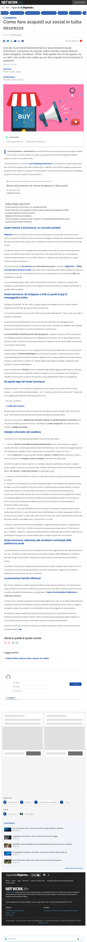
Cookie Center (10, 883)
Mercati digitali (15, 35)
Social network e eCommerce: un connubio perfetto (26, 207)
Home (5, 35)
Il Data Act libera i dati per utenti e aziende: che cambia (27, 658)
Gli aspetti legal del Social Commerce (20, 213)
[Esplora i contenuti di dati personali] (10, 801)
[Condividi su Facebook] (4, 41)
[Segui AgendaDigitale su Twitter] (48, 875)
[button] (5, 8)
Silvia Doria (7, 69)
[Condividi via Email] (15, 41)
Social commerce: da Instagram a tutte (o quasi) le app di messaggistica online (37, 210)
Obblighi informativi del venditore (18, 216)
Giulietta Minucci (9, 77)
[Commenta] (75, 684)
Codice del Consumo (15, 406)
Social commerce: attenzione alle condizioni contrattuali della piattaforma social (37, 219)
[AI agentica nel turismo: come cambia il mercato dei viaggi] (43, 837)
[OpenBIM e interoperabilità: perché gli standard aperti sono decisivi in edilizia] (43, 845)
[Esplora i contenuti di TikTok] (65, 801)
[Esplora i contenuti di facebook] (26, 801)
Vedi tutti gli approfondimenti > (74, 868)
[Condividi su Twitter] (11, 41)
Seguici (35, 875)
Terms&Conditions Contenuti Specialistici (60, 881)
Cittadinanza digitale (22, 13)
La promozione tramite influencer (18, 222)
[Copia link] (19, 41)
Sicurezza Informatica (54, 13)
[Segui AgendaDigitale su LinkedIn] (44, 875)
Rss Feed (25, 881)
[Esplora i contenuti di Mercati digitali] (28, 813)
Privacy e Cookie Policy (37, 881)
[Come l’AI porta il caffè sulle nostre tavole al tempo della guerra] (43, 861)
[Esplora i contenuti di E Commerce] (10, 813)
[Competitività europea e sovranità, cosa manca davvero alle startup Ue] (43, 853)
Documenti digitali (80, 13)
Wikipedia (8, 235)
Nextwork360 (10, 892)
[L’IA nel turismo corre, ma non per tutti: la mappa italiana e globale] (43, 830)
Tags (19, 881)
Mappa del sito (43, 923)
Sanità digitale (68, 13)
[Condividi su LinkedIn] (7, 41)
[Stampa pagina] (22, 41)
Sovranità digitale (7, 13)
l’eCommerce (27, 266)
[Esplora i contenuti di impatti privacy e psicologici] (46, 801)
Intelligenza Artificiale (38, 13)
